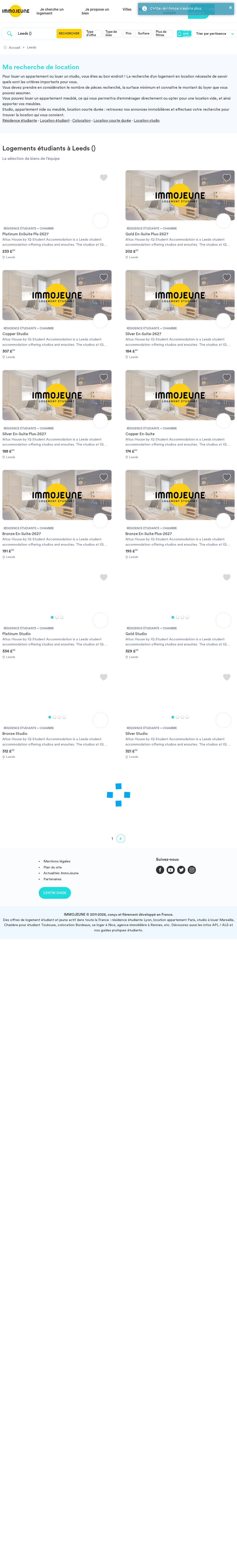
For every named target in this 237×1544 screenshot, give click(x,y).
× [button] (230, 7)
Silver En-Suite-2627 (143, 334)
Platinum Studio (16, 634)
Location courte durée (112, 120)
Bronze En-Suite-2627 (21, 534)
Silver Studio (136, 734)
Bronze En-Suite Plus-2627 (148, 534)
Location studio (147, 120)
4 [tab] (187, 617)
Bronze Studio (14, 734)
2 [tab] (57, 617)
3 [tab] (62, 617)
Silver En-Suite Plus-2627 (24, 434)
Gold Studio (136, 634)
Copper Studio (15, 334)
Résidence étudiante (19, 120)
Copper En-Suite (140, 434)
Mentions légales (57, 861)
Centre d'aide (54, 892)
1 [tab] (52, 617)
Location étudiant (54, 120)
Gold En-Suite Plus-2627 (146, 234)
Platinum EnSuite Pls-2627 (25, 234)
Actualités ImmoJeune (61, 873)
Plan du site (53, 867)
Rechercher (69, 33)
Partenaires (53, 879)
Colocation (81, 120)
